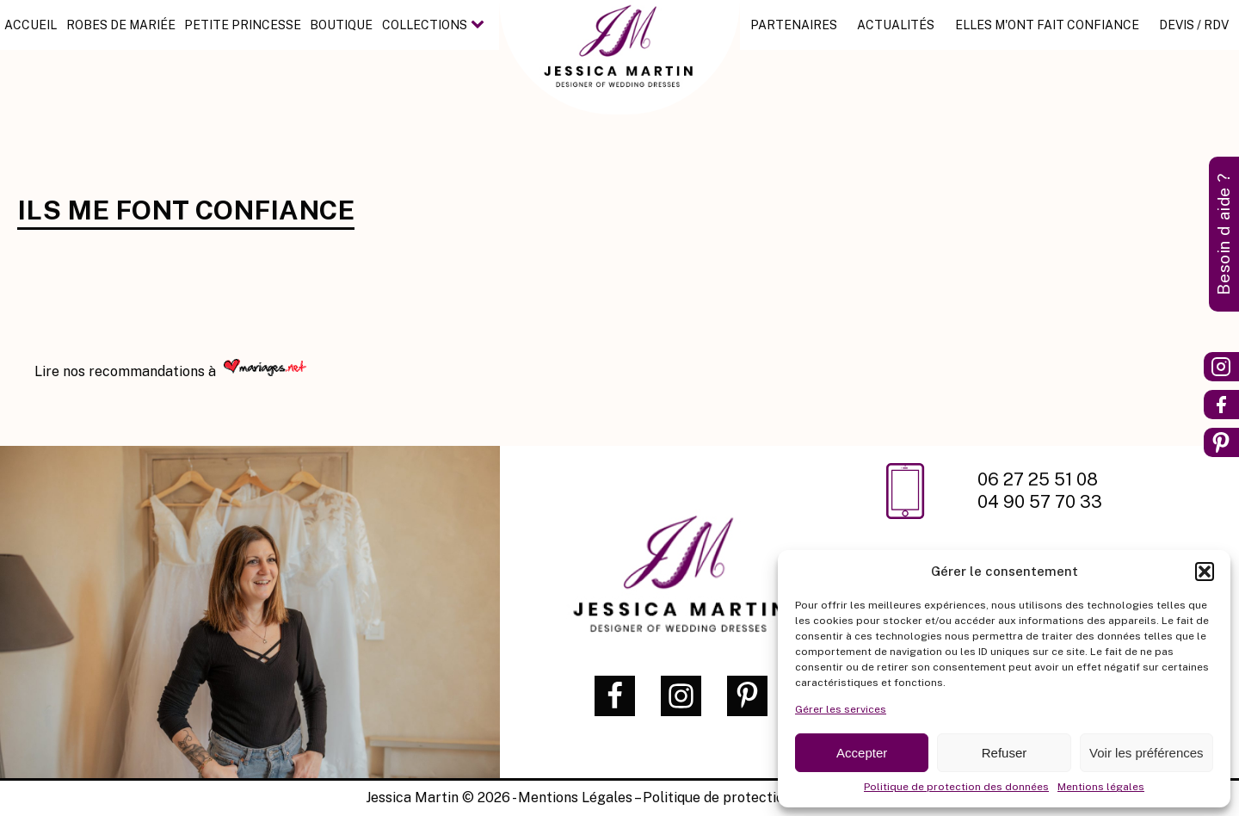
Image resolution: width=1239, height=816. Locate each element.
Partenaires (793, 25)
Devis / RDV (1194, 25)
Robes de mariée (121, 25)
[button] (1204, 571)
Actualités (895, 25)
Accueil (30, 25)
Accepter (861, 752)
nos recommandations (135, 371)
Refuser (1004, 752)
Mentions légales (1100, 787)
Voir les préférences (1146, 752)
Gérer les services (840, 709)
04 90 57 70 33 (1039, 501)
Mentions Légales (575, 797)
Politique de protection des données (956, 787)
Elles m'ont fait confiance (1047, 25)
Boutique (341, 25)
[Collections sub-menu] (481, 25)
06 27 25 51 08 (1039, 479)
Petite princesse (242, 25)
